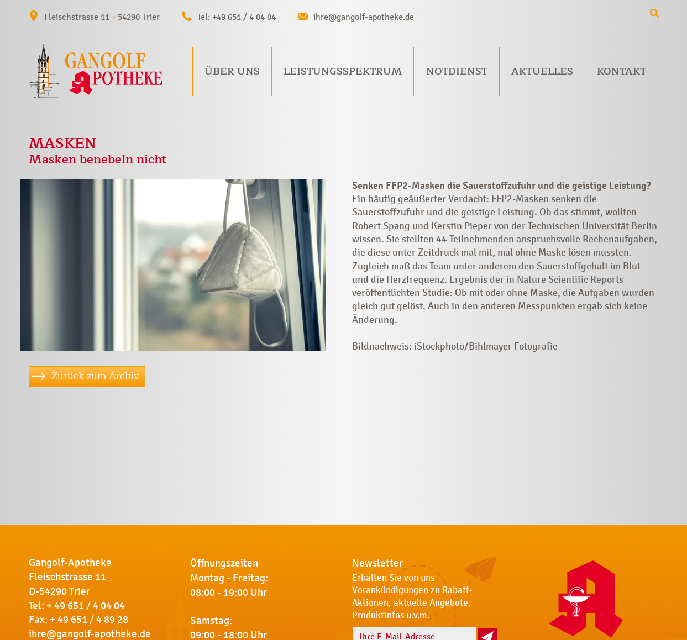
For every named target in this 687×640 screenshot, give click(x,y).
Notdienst (456, 71)
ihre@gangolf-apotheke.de (363, 17)
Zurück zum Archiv (95, 376)
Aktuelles (542, 71)
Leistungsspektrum (343, 71)
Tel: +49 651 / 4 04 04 (236, 17)
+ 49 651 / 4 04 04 (85, 606)
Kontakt (621, 71)
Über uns (232, 71)
